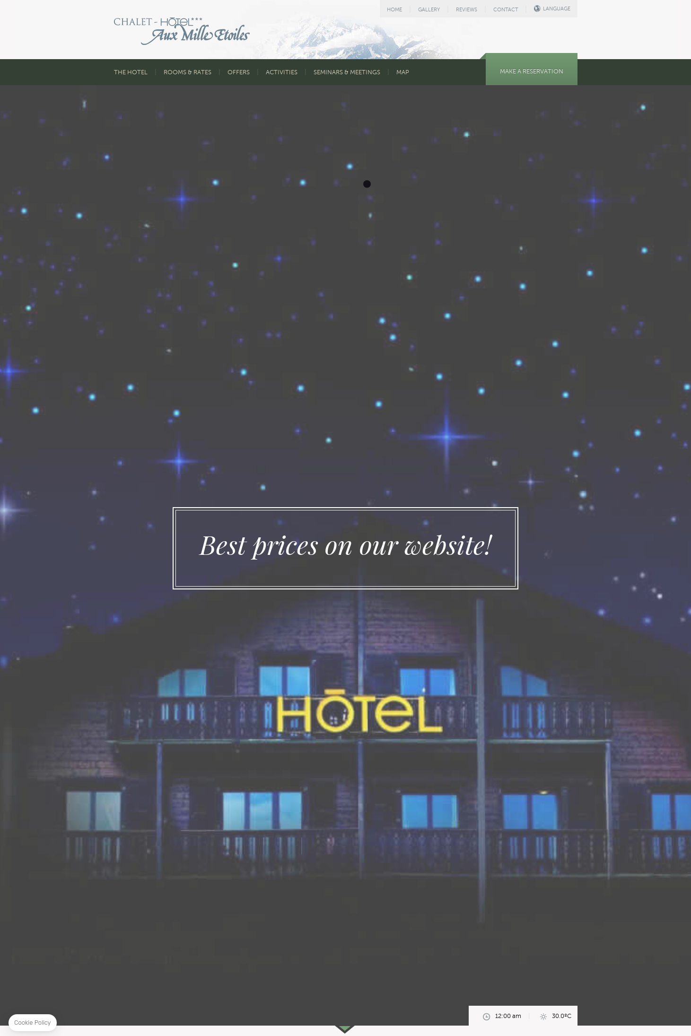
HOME (394, 10)
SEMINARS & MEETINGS (347, 72)
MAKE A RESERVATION (531, 71)
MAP (402, 72)
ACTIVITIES (281, 72)
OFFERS (238, 72)
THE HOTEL (131, 72)
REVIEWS (466, 10)
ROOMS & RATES (187, 72)
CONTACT (505, 10)
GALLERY (429, 10)
